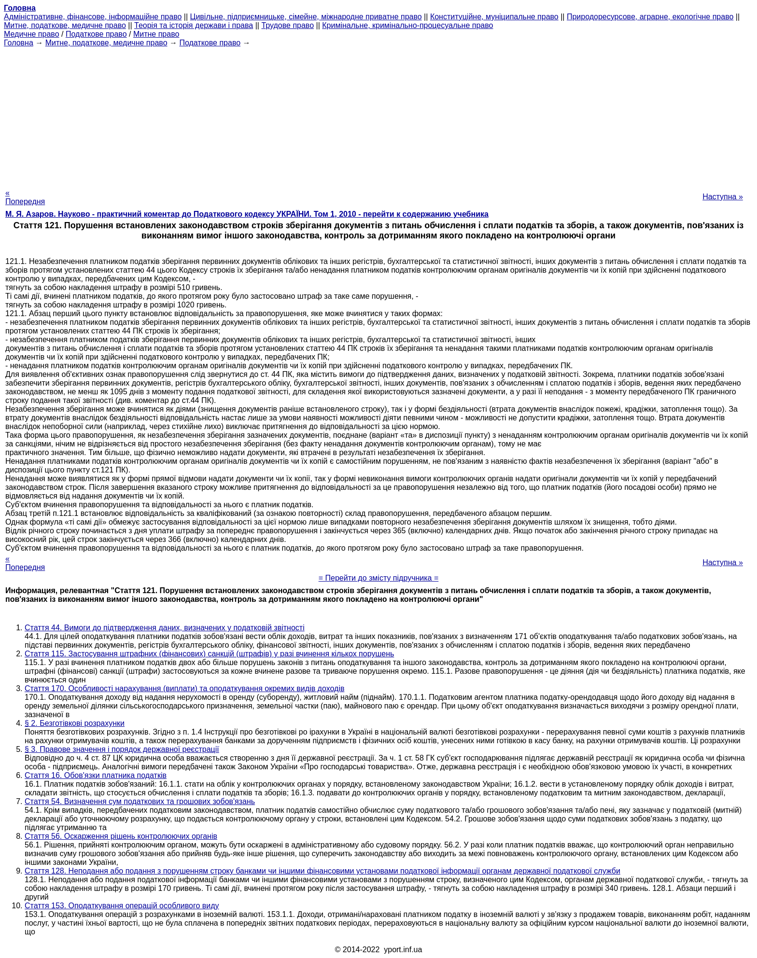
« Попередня (25, 197)
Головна (18, 43)
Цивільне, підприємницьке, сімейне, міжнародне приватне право (306, 17)
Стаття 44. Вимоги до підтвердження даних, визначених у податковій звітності (165, 628)
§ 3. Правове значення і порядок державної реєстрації (122, 749)
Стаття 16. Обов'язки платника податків (96, 775)
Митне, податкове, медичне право (65, 25)
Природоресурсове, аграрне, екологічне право (650, 17)
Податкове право (96, 34)
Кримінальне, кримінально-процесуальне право (407, 25)
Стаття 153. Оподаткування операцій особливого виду (122, 906)
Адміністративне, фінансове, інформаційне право (93, 17)
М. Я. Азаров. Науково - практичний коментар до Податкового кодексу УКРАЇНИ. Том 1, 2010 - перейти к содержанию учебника (247, 214)
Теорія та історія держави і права (193, 25)
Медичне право (31, 34)
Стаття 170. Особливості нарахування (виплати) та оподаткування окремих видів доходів (184, 688)
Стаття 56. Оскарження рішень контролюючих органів (121, 836)
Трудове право (287, 25)
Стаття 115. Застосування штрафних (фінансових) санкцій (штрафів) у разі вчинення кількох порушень (209, 654)
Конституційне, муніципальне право (494, 17)
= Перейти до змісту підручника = (379, 578)
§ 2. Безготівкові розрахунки (75, 723)
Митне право (156, 34)
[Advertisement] (378, 114)
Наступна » (722, 197)
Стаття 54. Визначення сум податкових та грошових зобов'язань (140, 801)
